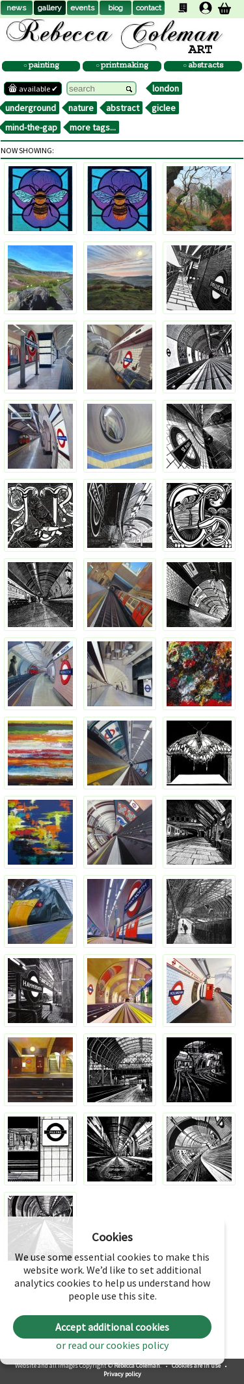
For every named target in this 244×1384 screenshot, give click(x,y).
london (165, 88)
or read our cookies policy (112, 1345)
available (33, 88)
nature (81, 108)
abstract (122, 108)
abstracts (205, 65)
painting (43, 65)
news (16, 7)
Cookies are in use (197, 1365)
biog (115, 7)
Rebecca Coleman (137, 1365)
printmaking (124, 65)
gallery (50, 7)
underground (30, 108)
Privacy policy (122, 1374)
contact (148, 7)
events (82, 7)
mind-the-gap (31, 127)
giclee (164, 108)
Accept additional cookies (112, 1326)
